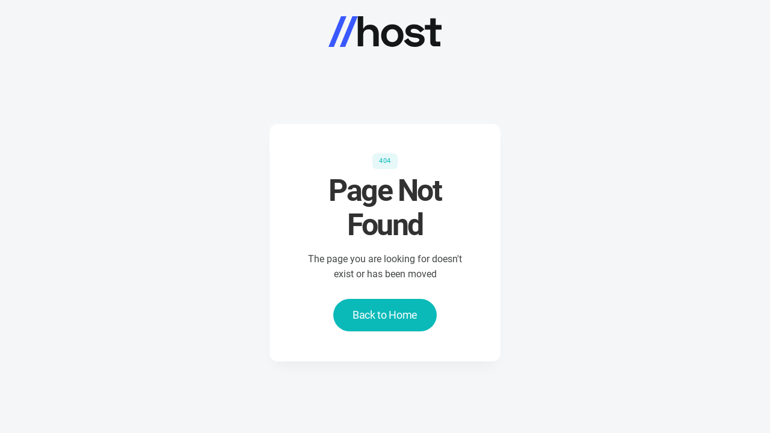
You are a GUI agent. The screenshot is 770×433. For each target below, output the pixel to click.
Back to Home (385, 315)
